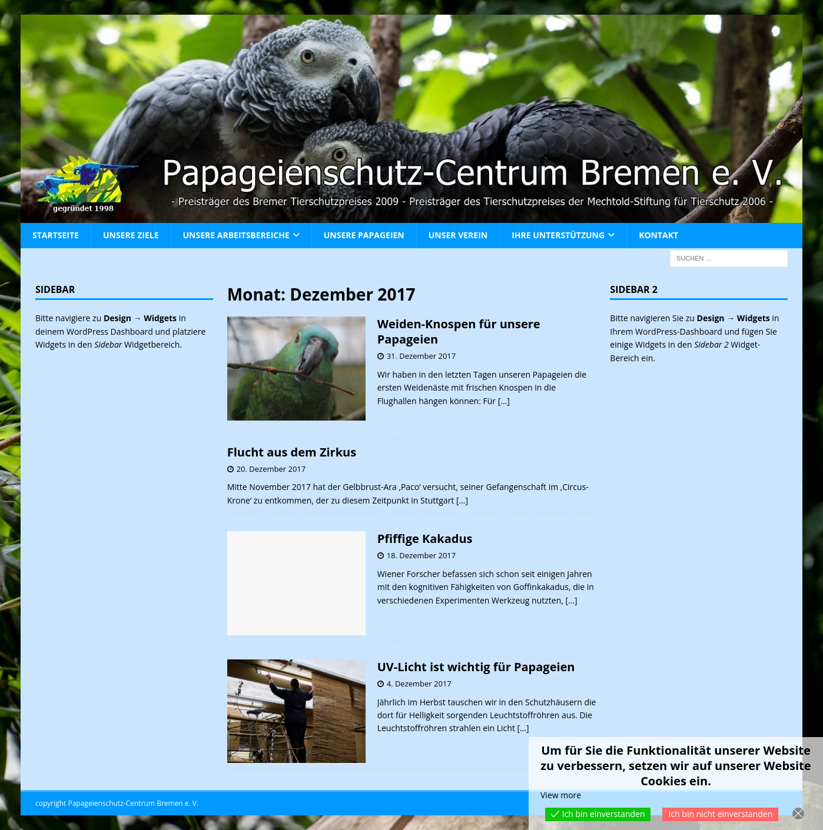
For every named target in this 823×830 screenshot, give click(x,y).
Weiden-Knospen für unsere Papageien (458, 331)
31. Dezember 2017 (421, 356)
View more (560, 795)
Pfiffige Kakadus (425, 538)
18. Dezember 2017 (421, 555)
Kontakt (658, 235)
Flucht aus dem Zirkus (291, 452)
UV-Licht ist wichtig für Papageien (476, 667)
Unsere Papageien (364, 235)
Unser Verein (458, 235)
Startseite (55, 235)
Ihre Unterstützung (558, 235)
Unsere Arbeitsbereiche (236, 235)
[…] (504, 400)
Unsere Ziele (131, 235)
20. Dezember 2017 (271, 469)
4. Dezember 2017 (419, 683)
